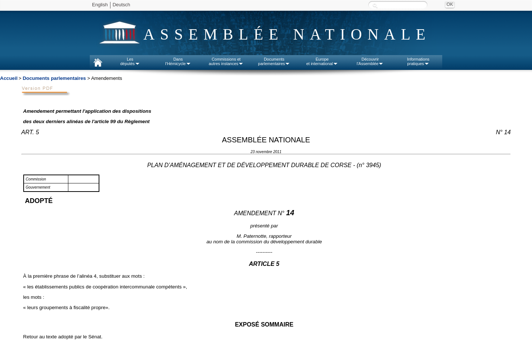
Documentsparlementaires (274, 61)
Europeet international (322, 61)
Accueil (8, 78)
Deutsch (121, 4)
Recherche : (375, 5)
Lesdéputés (130, 61)
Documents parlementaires (54, 78)
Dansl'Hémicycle (178, 61)
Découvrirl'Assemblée (370, 61)
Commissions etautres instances (226, 61)
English (100, 4)
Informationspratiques (418, 61)
